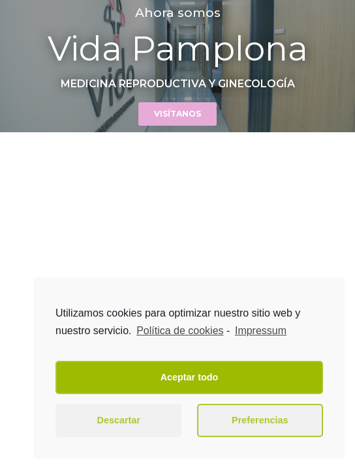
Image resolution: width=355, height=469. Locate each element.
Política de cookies (179, 330)
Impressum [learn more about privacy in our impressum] (260, 330)
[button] (177, 114)
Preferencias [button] (260, 420)
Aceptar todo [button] (190, 377)
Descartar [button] (118, 420)
